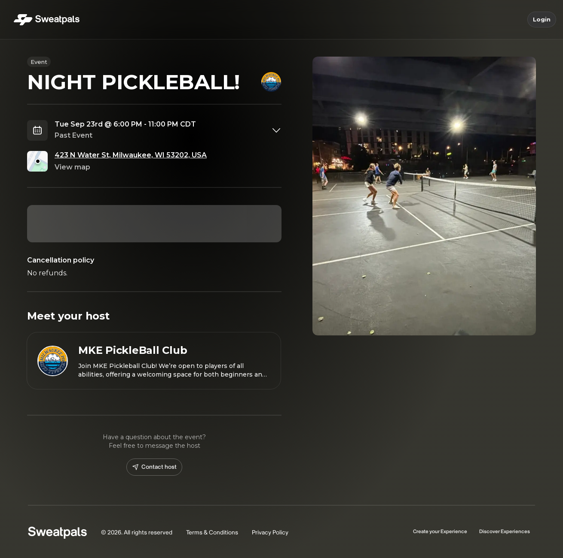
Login (542, 19)
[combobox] (168, 130)
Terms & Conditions (212, 532)
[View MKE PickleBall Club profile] (154, 360)
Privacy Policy (270, 532)
